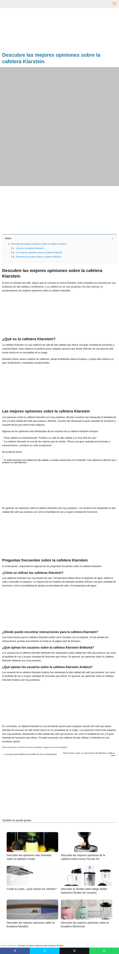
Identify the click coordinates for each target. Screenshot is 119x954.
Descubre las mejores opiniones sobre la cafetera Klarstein (39, 244)
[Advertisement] (59, 30)
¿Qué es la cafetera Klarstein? (30, 248)
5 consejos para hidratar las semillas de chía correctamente (30, 754)
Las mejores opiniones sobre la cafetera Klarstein (39, 252)
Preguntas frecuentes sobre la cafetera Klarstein (38, 257)
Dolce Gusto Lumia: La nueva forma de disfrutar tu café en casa (89, 754)
